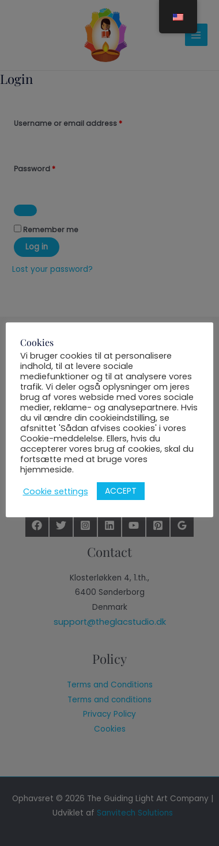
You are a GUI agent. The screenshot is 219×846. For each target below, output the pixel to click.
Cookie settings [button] (57, 491)
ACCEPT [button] (122, 491)
